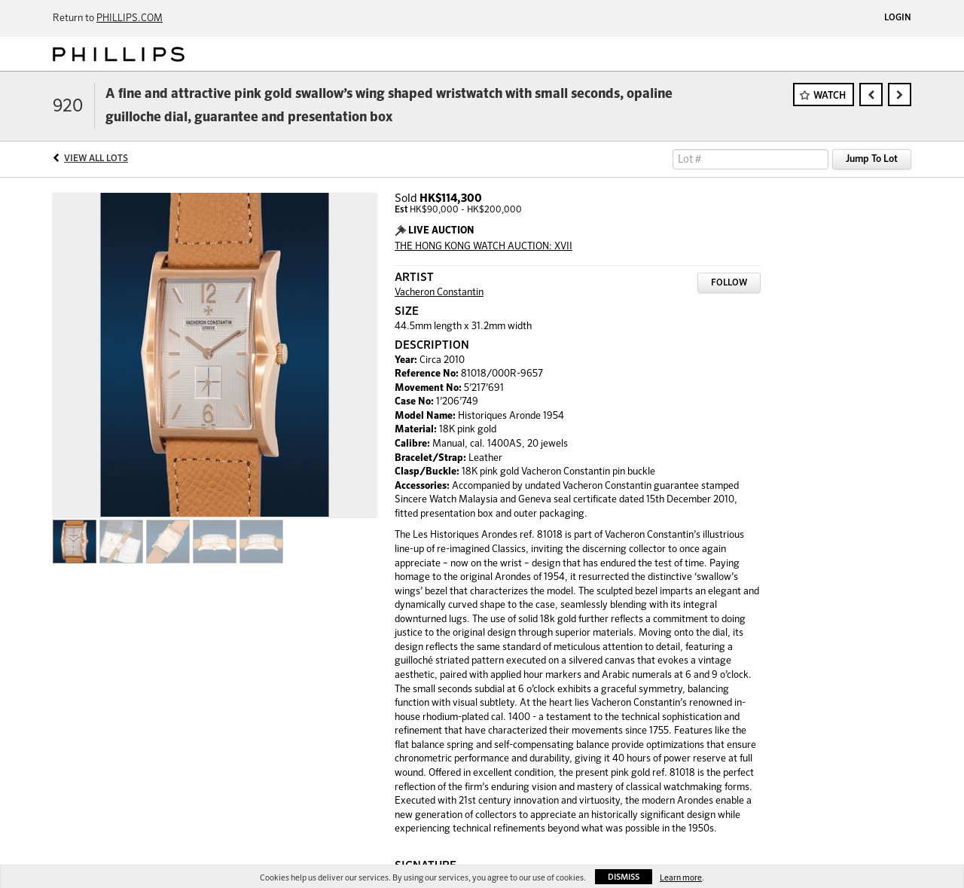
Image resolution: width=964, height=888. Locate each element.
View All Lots (96, 158)
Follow (729, 283)
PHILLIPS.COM (129, 18)
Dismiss (623, 877)
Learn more (681, 878)
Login (897, 18)
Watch (829, 96)
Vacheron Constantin (439, 293)
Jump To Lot (872, 159)
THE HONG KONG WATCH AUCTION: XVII (483, 247)
